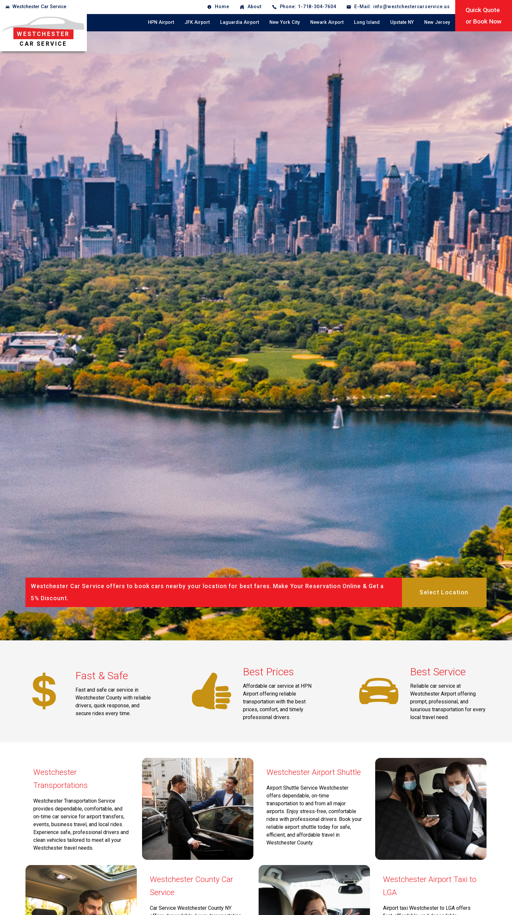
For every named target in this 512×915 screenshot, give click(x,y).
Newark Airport (327, 22)
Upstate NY (402, 22)
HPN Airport (161, 22)
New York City (284, 22)
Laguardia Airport (239, 22)
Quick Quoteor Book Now (484, 15)
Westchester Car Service (39, 6)
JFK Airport (197, 22)
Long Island (367, 22)
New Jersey (437, 22)
